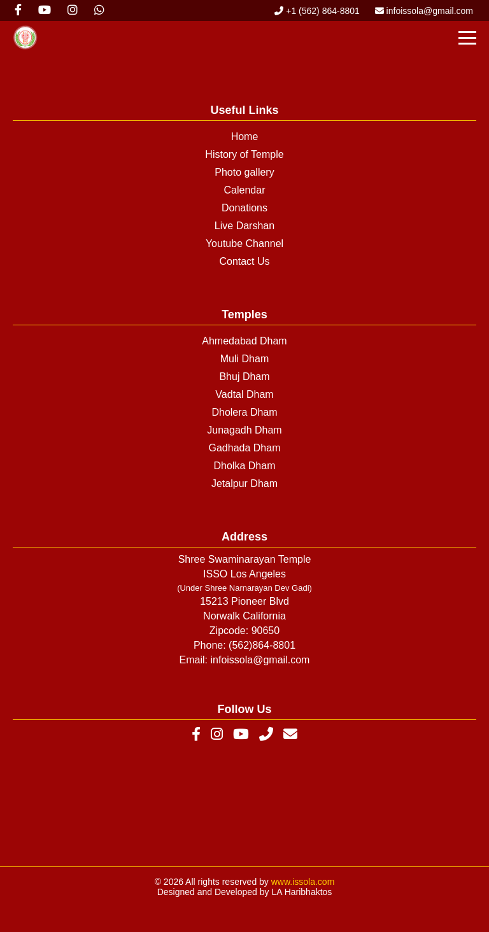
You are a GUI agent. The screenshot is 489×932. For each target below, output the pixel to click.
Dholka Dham (245, 465)
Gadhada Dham (245, 447)
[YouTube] (241, 734)
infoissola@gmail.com (424, 11)
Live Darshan (244, 225)
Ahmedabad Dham (244, 340)
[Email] (290, 734)
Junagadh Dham (244, 430)
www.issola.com (303, 882)
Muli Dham (244, 358)
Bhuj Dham (244, 376)
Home (245, 136)
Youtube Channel (244, 243)
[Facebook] (196, 734)
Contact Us (244, 261)
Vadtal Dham (244, 394)
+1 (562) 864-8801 (316, 11)
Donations (244, 207)
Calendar (245, 190)
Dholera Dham (244, 412)
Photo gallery (244, 172)
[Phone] (266, 734)
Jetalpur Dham (244, 483)
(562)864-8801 (262, 645)
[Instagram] (217, 734)
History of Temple (244, 154)
